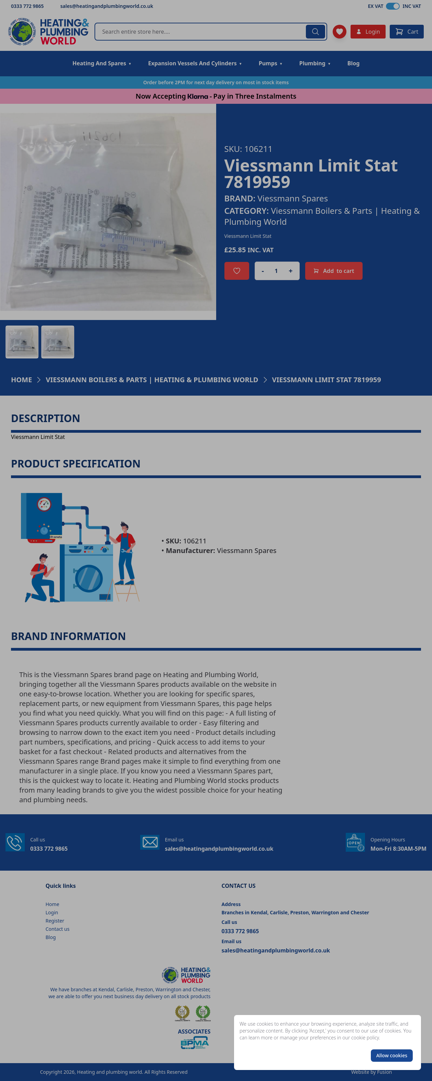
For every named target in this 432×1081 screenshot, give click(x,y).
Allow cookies (391, 1055)
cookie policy (365, 1037)
